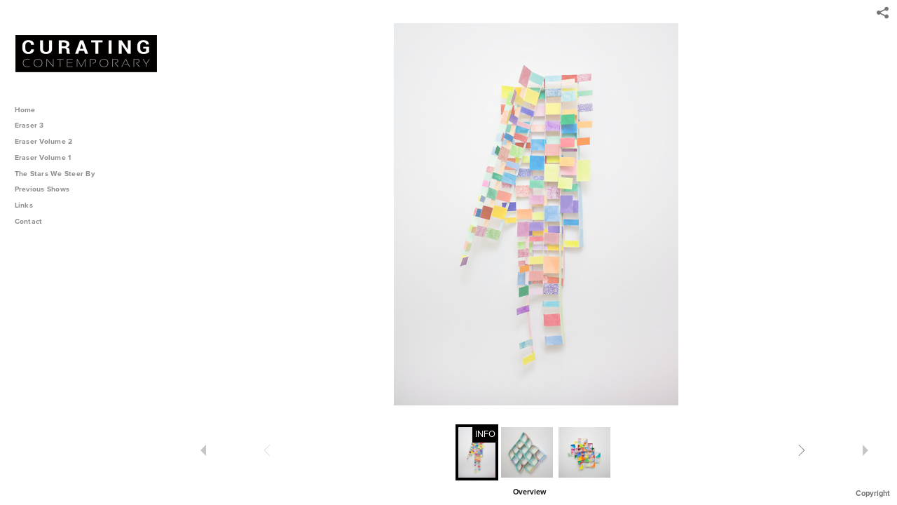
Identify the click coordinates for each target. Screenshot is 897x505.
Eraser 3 (29, 125)
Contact (29, 221)
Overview (529, 492)
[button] (529, 491)
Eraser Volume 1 (43, 157)
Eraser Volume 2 (44, 141)
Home (25, 110)
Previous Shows (47, 189)
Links (24, 205)
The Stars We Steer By (59, 173)
